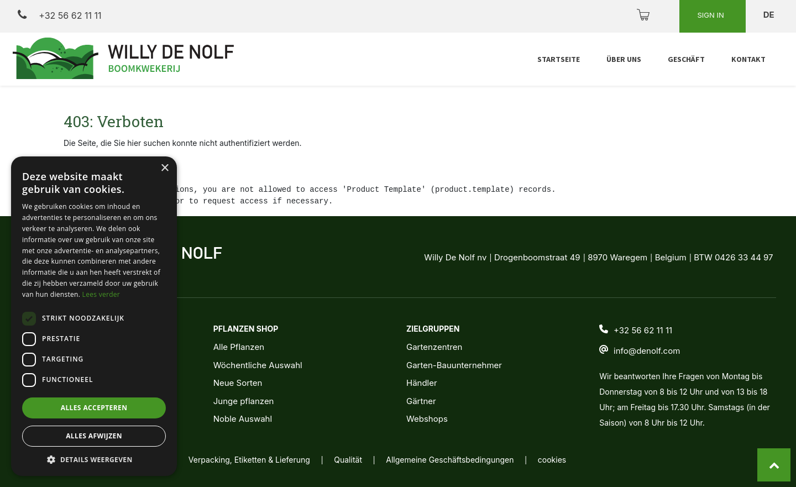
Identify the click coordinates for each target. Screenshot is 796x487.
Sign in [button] (711, 15)
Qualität (348, 459)
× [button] (164, 168)
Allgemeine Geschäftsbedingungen (450, 459)
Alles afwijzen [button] (94, 436)
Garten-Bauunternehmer (454, 365)
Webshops (427, 418)
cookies (552, 459)
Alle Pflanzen (238, 347)
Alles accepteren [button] (94, 407)
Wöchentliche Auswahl (257, 365)
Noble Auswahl (242, 418)
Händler (421, 383)
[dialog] (94, 316)
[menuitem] (558, 59)
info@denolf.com (647, 350)
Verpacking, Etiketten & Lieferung (249, 459)
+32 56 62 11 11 (59, 15)
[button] (94, 459)
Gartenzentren (434, 347)
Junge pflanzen (243, 401)
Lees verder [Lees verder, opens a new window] (101, 294)
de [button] (770, 14)
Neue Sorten (238, 383)
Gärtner (421, 401)
